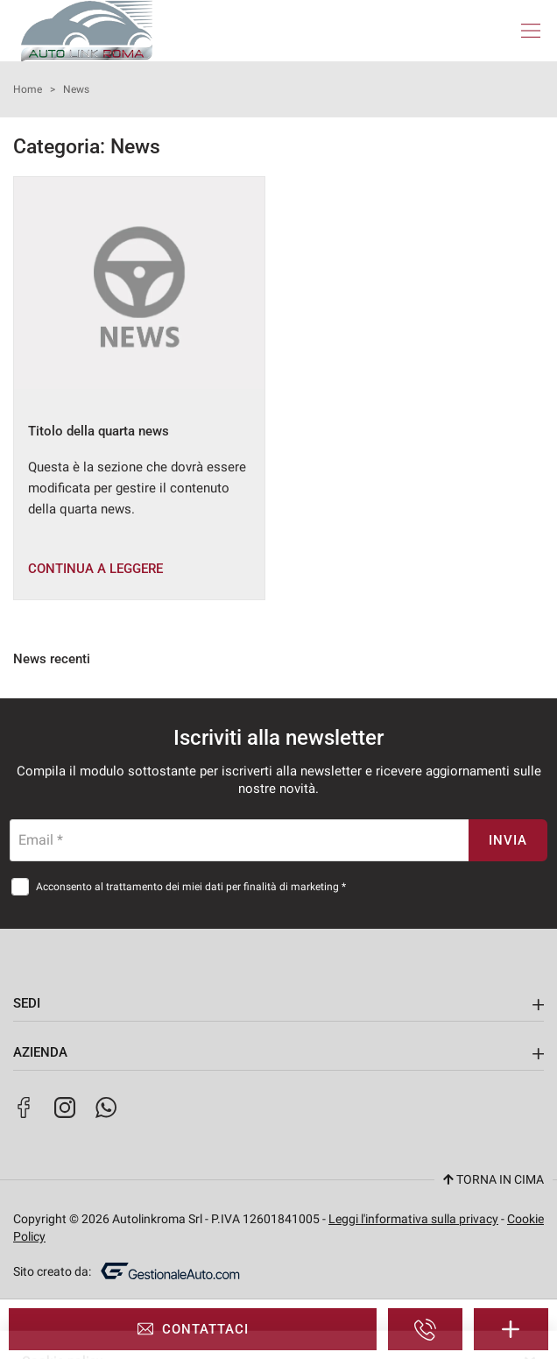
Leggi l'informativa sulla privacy (413, 1219)
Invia (508, 840)
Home (27, 89)
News (76, 89)
